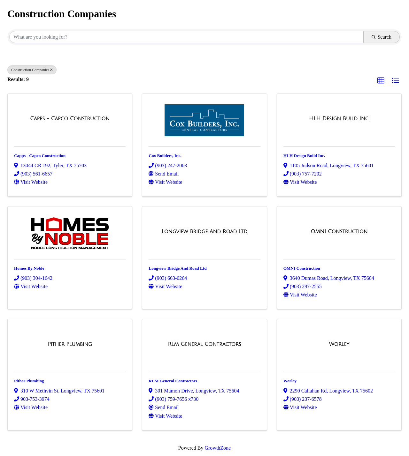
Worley (290, 380)
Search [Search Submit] (381, 37)
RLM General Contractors (173, 380)
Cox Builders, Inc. (165, 155)
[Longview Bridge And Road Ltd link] (204, 231)
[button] (380, 80)
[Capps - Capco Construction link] (70, 119)
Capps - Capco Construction (40, 155)
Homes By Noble (29, 268)
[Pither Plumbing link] (70, 344)
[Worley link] (339, 344)
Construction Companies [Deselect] (32, 70)
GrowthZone (217, 448)
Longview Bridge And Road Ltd (177, 268)
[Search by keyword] (186, 37)
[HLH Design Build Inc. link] (339, 119)
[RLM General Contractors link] (204, 344)
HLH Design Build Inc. (304, 155)
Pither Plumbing (29, 380)
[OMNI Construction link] (339, 231)
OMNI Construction (301, 268)
